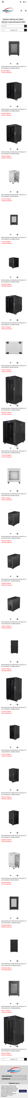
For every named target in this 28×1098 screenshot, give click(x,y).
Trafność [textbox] (4, 26)
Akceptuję (23, 1091)
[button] (24, 2)
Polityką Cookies (9, 1087)
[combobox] (14, 26)
